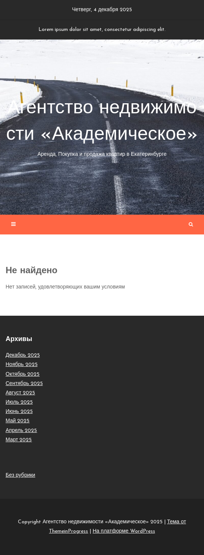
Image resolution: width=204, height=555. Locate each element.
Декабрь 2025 (23, 355)
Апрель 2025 (21, 430)
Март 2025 (19, 440)
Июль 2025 (19, 402)
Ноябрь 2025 (22, 365)
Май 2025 (17, 421)
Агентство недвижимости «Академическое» (102, 129)
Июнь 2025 (19, 411)
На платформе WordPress (123, 531)
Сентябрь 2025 (24, 384)
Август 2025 (20, 393)
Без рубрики (20, 475)
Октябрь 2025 (23, 374)
